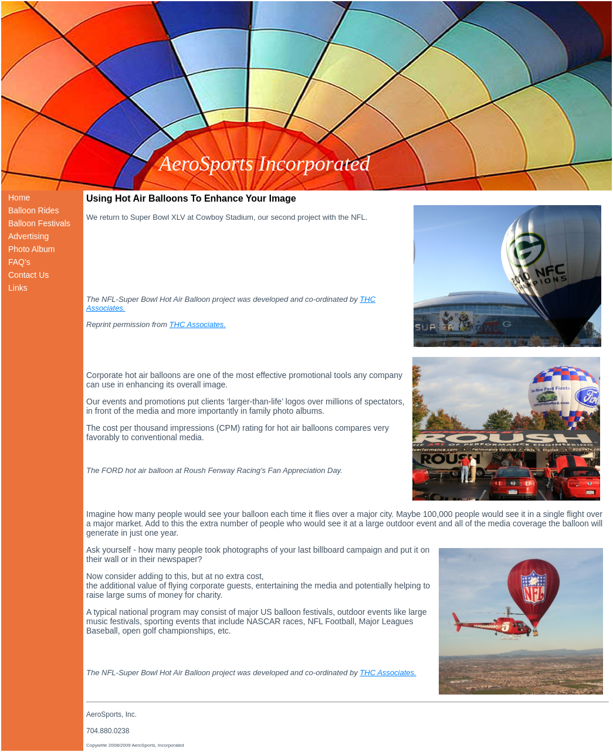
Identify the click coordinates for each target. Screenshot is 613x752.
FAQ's (19, 262)
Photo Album (31, 249)
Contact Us (28, 275)
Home (19, 197)
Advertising (28, 236)
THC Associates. (198, 324)
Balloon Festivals (39, 223)
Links (18, 287)
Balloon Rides (33, 210)
